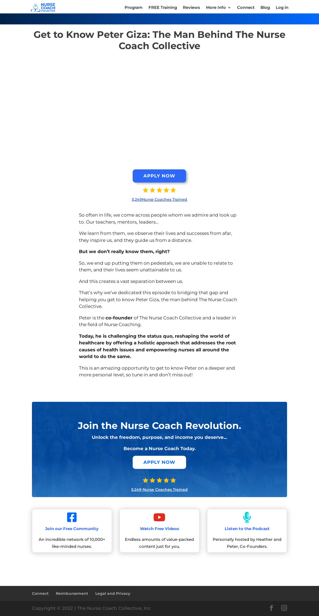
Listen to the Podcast (247, 528)
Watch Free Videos (159, 528)
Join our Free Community (72, 528)
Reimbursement (72, 593)
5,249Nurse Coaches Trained (159, 199)
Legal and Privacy (112, 593)
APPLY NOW (159, 175)
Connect (40, 593)
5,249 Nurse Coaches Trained (159, 489)
